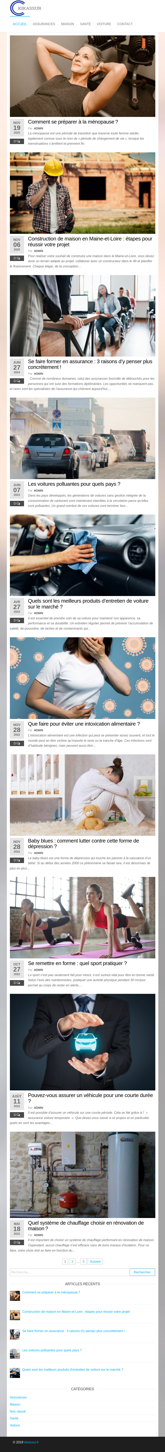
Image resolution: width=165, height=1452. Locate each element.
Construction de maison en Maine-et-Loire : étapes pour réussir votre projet (90, 242)
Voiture (104, 24)
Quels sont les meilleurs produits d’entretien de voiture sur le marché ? (88, 604)
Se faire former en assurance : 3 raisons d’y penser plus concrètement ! (90, 364)
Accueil (20, 24)
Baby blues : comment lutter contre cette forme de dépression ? (83, 844)
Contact (125, 24)
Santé (85, 24)
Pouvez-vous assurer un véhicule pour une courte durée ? (90, 1098)
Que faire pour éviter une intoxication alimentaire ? (84, 724)
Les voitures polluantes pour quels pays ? (74, 484)
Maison (67, 24)
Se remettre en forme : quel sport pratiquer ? (77, 963)
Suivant (95, 1261)
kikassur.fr (31, 1442)
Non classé (18, 1411)
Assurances (44, 24)
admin (38, 128)
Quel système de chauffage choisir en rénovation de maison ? (86, 1226)
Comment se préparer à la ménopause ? (73, 122)
